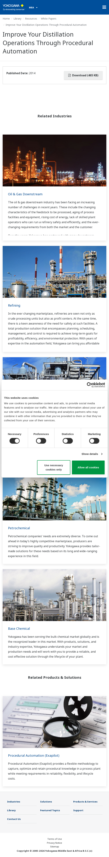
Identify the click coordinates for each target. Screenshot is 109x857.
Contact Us (14, 819)
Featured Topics (50, 810)
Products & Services (85, 801)
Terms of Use (54, 838)
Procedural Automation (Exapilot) (33, 755)
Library (17, 18)
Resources (31, 18)
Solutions (46, 801)
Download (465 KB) (83, 75)
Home (6, 18)
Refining (14, 305)
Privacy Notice (54, 842)
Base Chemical (19, 628)
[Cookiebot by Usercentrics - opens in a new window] (89, 384)
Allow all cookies (88, 467)
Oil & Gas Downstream (25, 194)
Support (78, 810)
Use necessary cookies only (53, 467)
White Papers (48, 18)
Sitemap (54, 846)
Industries (13, 801)
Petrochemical (19, 528)
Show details (90, 453)
